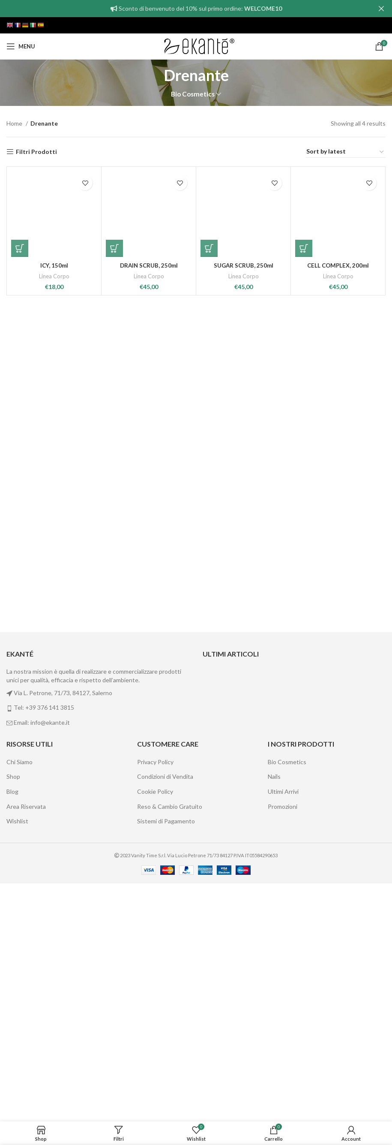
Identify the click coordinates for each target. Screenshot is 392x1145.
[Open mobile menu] (20, 46)
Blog (12, 1029)
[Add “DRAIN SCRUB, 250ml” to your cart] (114, 805)
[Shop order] (345, 152)
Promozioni (282, 1044)
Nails (274, 1014)
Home (15, 123)
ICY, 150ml (54, 822)
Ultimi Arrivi (283, 1029)
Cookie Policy (155, 1029)
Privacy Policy (155, 999)
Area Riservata (26, 1044)
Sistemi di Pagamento (166, 1059)
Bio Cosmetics (193, 94)
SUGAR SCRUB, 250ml (243, 822)
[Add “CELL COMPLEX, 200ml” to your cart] (303, 805)
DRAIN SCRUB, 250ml (149, 822)
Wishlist (17, 1059)
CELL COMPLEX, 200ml (338, 822)
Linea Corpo (54, 833)
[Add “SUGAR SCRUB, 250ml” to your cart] (209, 805)
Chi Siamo (19, 999)
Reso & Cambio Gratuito (169, 1044)
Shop (13, 1014)
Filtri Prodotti (36, 151)
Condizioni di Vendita (165, 1014)
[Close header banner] (381, 8)
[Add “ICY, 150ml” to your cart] (19, 805)
